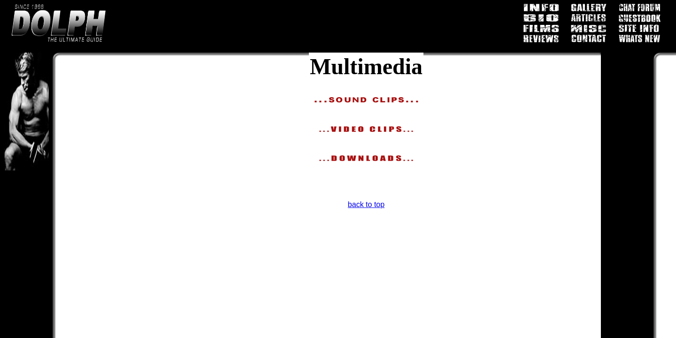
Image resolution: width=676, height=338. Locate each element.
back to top (366, 204)
